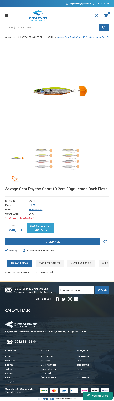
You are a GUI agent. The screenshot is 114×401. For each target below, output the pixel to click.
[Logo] (38, 16)
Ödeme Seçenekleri (49, 377)
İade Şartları (10, 361)
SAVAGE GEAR (35, 209)
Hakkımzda (10, 357)
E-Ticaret (50, 399)
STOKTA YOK (53, 241)
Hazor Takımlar (83, 365)
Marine (79, 369)
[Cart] (106, 15)
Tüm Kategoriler (83, 377)
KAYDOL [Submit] (102, 290)
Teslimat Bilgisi (11, 369)
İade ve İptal (46, 373)
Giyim (79, 361)
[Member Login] (97, 15)
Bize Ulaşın (10, 365)
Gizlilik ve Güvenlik (48, 365)
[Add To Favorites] (106, 241)
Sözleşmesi (10, 382)
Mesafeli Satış (47, 357)
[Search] (57, 27)
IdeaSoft (42, 399)
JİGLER (32, 205)
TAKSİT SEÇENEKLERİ (49, 263)
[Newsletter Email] (76, 290)
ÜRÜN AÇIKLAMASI (19, 263)
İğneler (79, 373)
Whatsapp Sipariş (97, 395)
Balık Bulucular (83, 357)
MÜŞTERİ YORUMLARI (81, 263)
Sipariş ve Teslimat (48, 369)
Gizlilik (8, 377)
